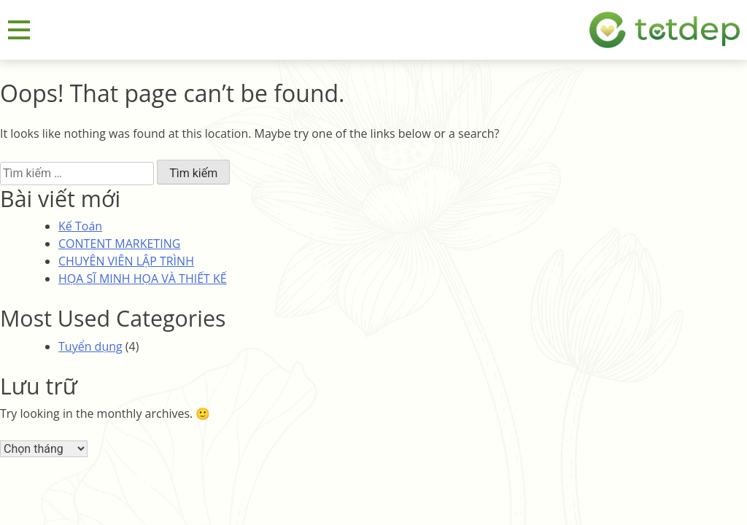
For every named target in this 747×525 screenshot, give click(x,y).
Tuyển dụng (90, 346)
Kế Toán (80, 226)
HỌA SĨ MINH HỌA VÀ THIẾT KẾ (142, 279)
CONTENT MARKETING (119, 244)
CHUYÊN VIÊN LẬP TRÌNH (126, 261)
